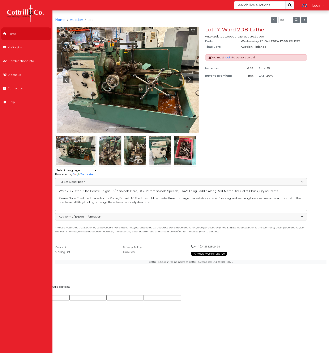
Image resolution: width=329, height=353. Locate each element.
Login (317, 6)
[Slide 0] (112, 127)
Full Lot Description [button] (181, 181)
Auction (76, 20)
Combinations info (18, 61)
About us (12, 74)
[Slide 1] (120, 127)
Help (9, 102)
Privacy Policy (132, 247)
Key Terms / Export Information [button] (181, 216)
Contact (60, 247)
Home (10, 33)
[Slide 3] (135, 127)
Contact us (13, 88)
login (228, 57)
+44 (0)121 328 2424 (205, 246)
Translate (83, 174)
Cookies (128, 252)
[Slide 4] (143, 127)
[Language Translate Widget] (76, 170)
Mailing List (13, 47)
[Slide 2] (127, 127)
